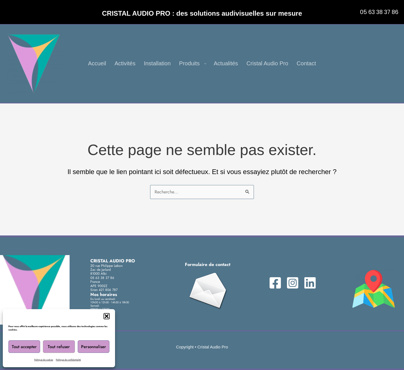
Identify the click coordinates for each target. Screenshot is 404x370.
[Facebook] (275, 282)
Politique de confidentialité (68, 359)
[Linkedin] (310, 282)
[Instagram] (292, 282)
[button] (106, 316)
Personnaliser (93, 347)
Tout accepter (24, 347)
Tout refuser (59, 347)
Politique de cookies (43, 359)
